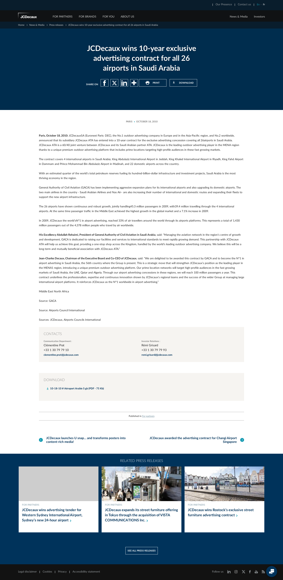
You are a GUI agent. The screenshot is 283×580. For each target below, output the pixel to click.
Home (21, 25)
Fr (264, 4)
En (258, 4)
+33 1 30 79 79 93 (154, 350)
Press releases (56, 25)
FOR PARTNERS (63, 16)
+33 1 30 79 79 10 (56, 350)
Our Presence (224, 4)
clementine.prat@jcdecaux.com (61, 355)
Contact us (244, 4)
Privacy (62, 571)
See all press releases (142, 551)
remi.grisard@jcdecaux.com (157, 355)
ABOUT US (127, 16)
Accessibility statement (86, 571)
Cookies (47, 571)
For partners (148, 416)
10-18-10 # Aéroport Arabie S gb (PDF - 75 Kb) (77, 388)
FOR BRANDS (87, 16)
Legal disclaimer (27, 571)
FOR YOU (108, 16)
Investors (259, 16)
